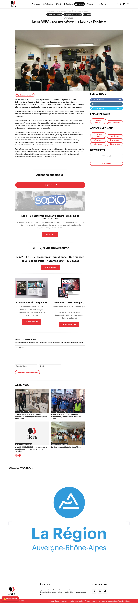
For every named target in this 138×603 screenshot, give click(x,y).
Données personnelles (75, 601)
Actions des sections (54, 11)
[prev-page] (16, 455)
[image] (50, 201)
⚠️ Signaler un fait (10, 599)
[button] (128, 4)
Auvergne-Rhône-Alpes (72, 14)
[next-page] (19, 455)
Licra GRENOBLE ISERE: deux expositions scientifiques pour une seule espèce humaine (31, 449)
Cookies (64, 601)
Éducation (87, 14)
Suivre (119, 104)
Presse (87, 601)
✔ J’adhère (90, 4)
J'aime (119, 99)
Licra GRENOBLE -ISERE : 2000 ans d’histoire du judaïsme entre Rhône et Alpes (66, 417)
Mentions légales (53, 601)
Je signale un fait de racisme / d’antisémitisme (114, 601)
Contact (94, 601)
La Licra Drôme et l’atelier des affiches (66, 447)
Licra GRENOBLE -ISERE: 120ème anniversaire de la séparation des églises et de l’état (31, 417)
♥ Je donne (101, 4)
